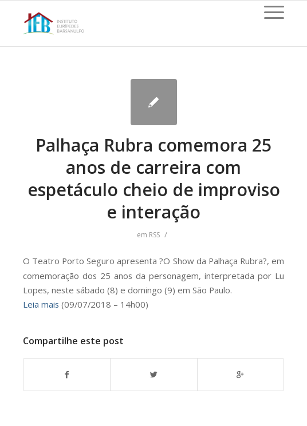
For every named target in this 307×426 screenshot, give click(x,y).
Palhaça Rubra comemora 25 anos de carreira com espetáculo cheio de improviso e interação (153, 178)
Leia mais (41, 304)
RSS (154, 235)
